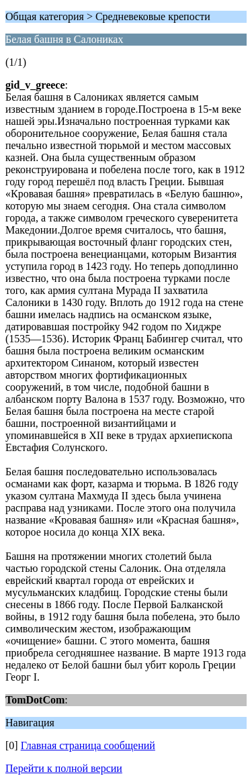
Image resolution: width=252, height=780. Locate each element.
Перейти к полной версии (63, 768)
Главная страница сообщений (88, 745)
